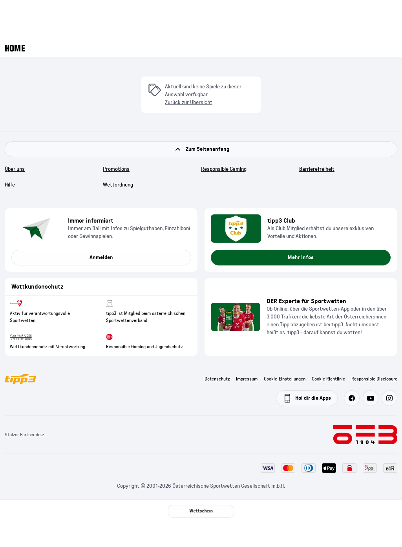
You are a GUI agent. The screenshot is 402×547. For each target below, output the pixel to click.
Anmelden (101, 257)
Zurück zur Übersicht (188, 102)
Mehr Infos (301, 257)
